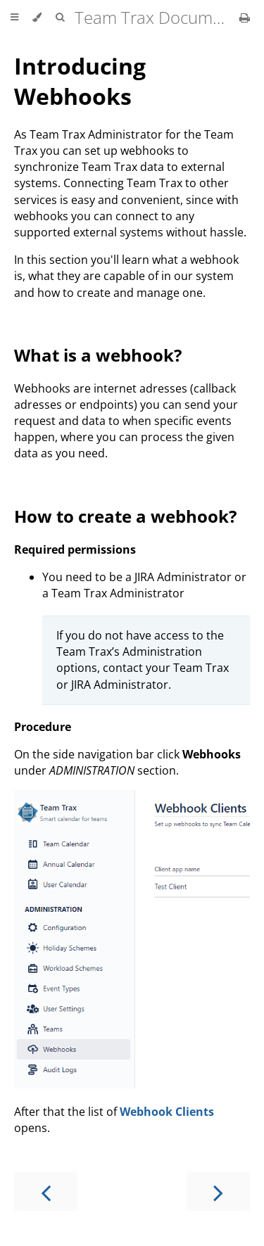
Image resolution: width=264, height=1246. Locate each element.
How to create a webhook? (125, 516)
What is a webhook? (98, 355)
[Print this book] (244, 17)
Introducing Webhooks (80, 81)
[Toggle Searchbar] (60, 17)
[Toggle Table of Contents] (14, 17)
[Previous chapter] (45, 1191)
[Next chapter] (218, 1191)
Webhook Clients (167, 1111)
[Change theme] (37, 17)
